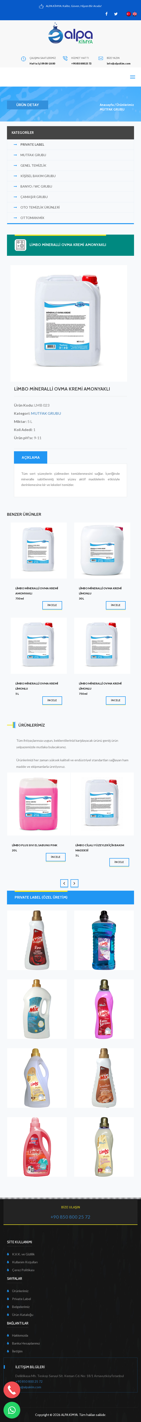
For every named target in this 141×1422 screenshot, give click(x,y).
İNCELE (52, 605)
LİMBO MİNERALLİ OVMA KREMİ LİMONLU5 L (36, 688)
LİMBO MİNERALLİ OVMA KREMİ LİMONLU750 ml (100, 688)
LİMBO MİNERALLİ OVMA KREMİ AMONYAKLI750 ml (36, 593)
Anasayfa (107, 105)
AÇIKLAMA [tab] (31, 457)
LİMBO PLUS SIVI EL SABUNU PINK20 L (34, 847)
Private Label (19, 1299)
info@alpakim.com (28, 1387)
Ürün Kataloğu (20, 1315)
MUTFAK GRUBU (112, 109)
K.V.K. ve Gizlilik (21, 1254)
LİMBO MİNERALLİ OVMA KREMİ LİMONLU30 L (100, 593)
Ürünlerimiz (125, 105)
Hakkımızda (17, 1335)
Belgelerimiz (18, 1307)
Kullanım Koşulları (22, 1262)
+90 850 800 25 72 (29, 1381)
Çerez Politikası (20, 1270)
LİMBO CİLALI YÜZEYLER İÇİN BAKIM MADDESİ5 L (99, 850)
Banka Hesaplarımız (23, 1343)
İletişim (15, 1351)
